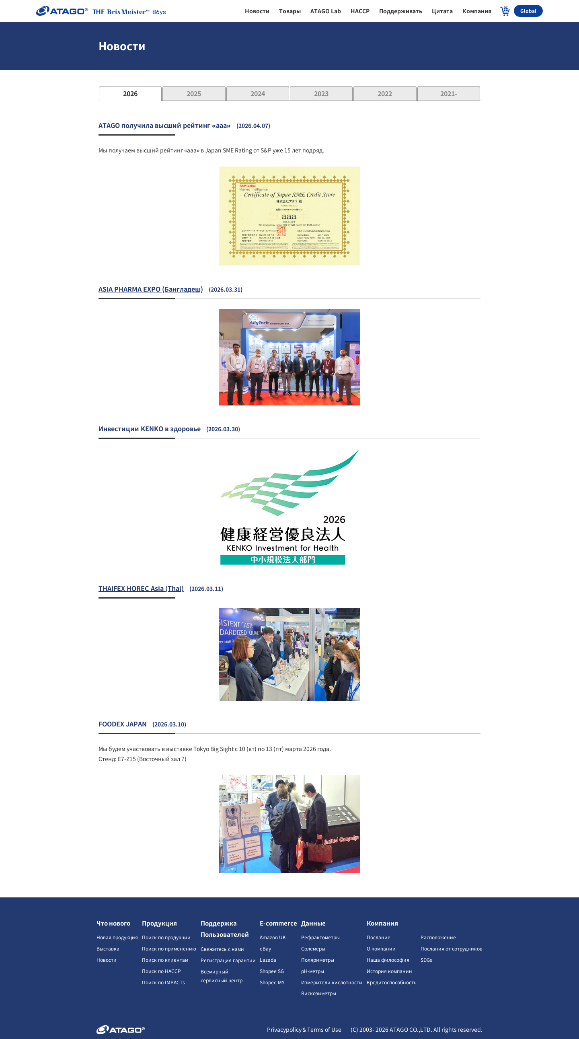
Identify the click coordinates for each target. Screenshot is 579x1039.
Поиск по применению (169, 948)
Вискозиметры (318, 993)
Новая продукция (117, 937)
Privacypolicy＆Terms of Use (305, 1029)
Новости (106, 959)
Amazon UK (273, 937)
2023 (321, 93)
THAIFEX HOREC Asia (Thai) (141, 588)
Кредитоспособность (392, 982)
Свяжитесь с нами (222, 948)
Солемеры (313, 948)
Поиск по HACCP (161, 970)
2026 (130, 93)
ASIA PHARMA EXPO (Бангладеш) (151, 289)
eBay (265, 948)
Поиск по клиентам (165, 959)
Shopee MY (272, 982)
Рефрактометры (320, 937)
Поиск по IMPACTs (163, 982)
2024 (257, 93)
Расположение (438, 937)
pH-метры (312, 970)
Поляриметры (317, 959)
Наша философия (388, 959)
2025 (194, 93)
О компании (381, 948)
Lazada (268, 959)
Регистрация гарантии (228, 960)
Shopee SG (272, 970)
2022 (385, 93)
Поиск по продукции (166, 937)
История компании (389, 970)
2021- (448, 93)
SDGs (426, 959)
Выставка (107, 948)
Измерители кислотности (331, 982)
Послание (378, 937)
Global (528, 10)
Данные (313, 923)
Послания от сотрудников (451, 948)
